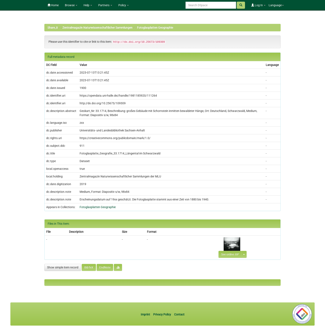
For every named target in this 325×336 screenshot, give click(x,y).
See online (230, 254)
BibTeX (88, 267)
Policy (123, 5)
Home (53, 5)
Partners (105, 5)
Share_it (52, 27)
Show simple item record (62, 267)
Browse (71, 5)
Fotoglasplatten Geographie (155, 27)
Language (276, 5)
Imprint (146, 314)
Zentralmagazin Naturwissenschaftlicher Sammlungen (97, 27)
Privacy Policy (162, 314)
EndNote (104, 267)
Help (88, 5)
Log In (258, 5)
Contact (179, 314)
